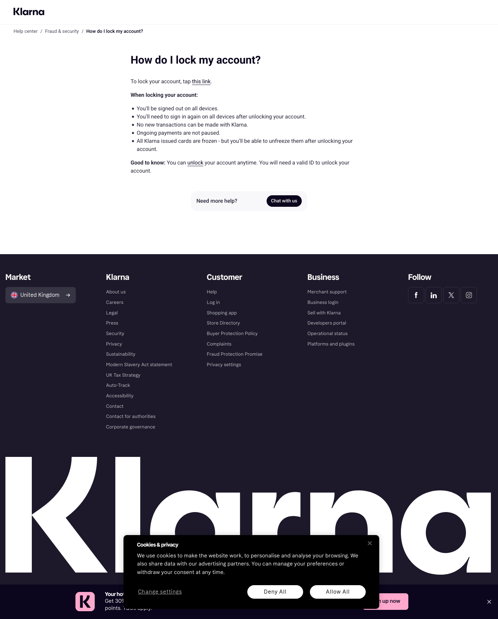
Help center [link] (26, 31)
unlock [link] (195, 162)
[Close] (489, 601)
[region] (251, 572)
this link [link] (201, 81)
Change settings (160, 592)
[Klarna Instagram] (469, 295)
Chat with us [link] (284, 201)
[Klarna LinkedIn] (434, 295)
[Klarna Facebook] (416, 295)
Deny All (275, 592)
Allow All (337, 592)
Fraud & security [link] (62, 31)
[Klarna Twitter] (451, 295)
